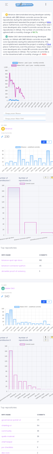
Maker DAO (8, 288)
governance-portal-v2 (11, 420)
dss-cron (5, 453)
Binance (6, 128)
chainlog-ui (6, 425)
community (7, 431)
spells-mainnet (8, 436)
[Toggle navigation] (6, 4)
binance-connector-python (13, 266)
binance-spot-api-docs (12, 260)
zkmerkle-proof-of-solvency (14, 271)
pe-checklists (7, 447)
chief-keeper (7, 442)
